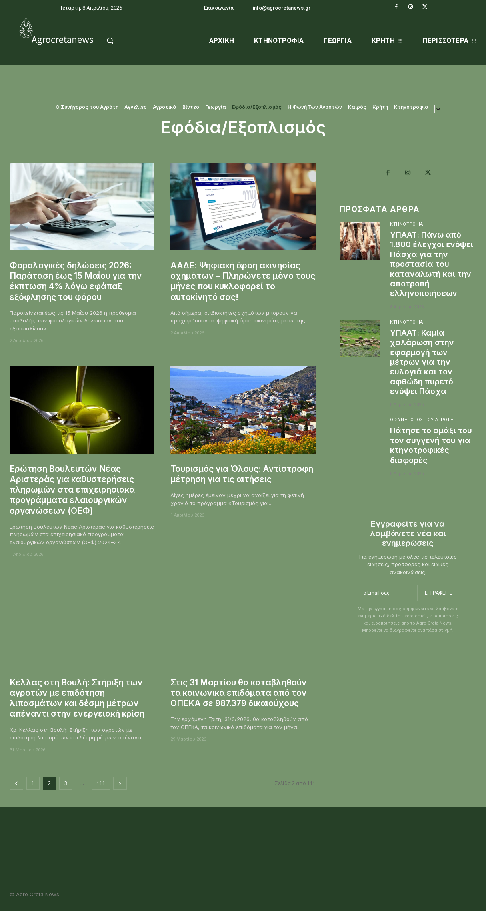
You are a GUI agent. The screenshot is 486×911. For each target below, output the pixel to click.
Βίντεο (190, 107)
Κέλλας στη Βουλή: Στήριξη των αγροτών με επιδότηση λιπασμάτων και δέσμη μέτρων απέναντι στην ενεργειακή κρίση (78, 698)
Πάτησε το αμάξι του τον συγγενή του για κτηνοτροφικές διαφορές (432, 443)
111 (101, 783)
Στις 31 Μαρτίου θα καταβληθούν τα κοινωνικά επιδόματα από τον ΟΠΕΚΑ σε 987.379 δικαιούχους (239, 693)
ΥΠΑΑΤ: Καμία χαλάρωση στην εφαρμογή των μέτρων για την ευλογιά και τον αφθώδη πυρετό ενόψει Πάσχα (422, 360)
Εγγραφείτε (439, 590)
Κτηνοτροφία (411, 107)
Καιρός (357, 107)
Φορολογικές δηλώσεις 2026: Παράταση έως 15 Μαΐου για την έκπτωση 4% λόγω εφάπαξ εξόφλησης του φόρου (76, 281)
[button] (126, 40)
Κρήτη (380, 107)
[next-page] (120, 783)
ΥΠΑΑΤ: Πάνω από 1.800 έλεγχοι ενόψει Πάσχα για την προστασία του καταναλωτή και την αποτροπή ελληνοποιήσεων (431, 263)
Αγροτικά (164, 107)
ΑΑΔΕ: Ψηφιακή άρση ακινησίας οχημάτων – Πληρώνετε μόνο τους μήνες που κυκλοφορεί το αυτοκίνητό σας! (236, 281)
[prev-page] (16, 783)
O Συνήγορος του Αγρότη (87, 107)
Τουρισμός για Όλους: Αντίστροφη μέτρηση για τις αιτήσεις (242, 474)
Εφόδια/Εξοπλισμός (257, 107)
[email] (386, 590)
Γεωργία (215, 107)
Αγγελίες (135, 107)
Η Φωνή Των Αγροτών (315, 107)
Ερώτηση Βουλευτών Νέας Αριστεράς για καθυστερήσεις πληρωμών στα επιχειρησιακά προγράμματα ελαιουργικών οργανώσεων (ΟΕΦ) (72, 490)
